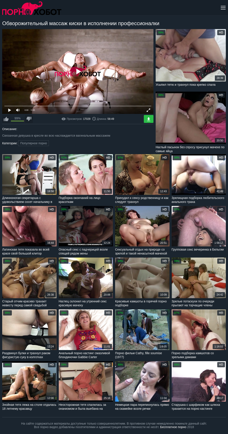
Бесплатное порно (173, 427)
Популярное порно (33, 143)
